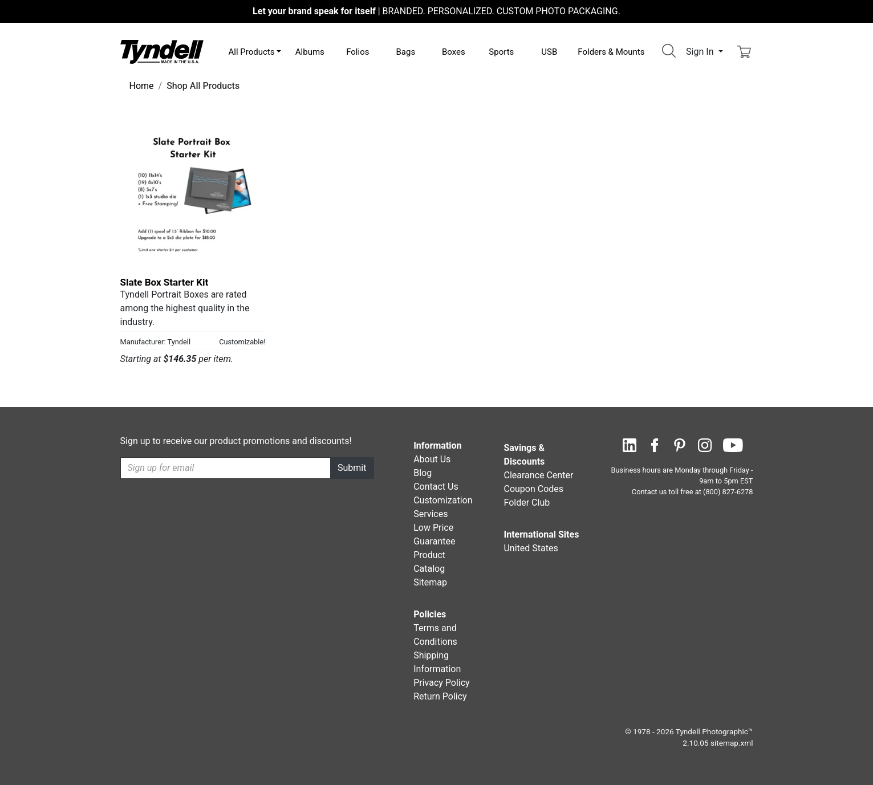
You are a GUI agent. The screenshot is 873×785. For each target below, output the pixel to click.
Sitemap (430, 582)
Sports (501, 52)
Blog (422, 472)
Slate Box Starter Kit (164, 282)
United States (531, 548)
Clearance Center (538, 475)
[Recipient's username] (225, 468)
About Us (431, 459)
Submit (352, 467)
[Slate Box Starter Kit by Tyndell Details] (193, 195)
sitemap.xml (731, 742)
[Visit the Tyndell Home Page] (162, 51)
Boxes (453, 52)
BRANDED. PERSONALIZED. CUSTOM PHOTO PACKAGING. (436, 11)
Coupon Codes (533, 488)
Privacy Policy (441, 682)
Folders (611, 52)
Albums (309, 52)
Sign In (701, 51)
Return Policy (439, 696)
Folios (357, 52)
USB (549, 52)
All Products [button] (252, 52)
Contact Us (435, 486)
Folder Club (527, 502)
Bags (405, 52)
